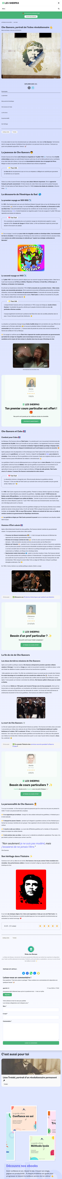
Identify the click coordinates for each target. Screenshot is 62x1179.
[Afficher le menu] (59, 3)
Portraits (14, 132)
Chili (13, 211)
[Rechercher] (59, 8)
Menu (3, 8)
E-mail (5, 1014)
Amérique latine (6, 132)
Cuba (47, 454)
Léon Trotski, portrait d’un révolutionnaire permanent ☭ (30, 1080)
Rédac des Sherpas (31, 955)
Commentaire (7, 1022)
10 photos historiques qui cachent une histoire (39, 597)
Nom (5, 1007)
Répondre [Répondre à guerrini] (7, 995)
